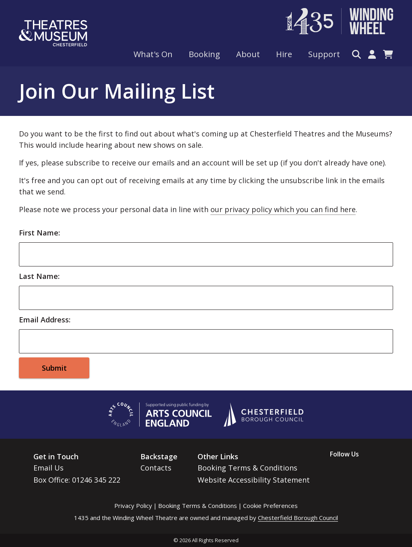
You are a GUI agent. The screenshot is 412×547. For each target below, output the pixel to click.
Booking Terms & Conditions (247, 468)
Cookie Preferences (270, 506)
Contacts (155, 468)
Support (324, 54)
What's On (153, 54)
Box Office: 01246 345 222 (76, 480)
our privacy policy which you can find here (283, 209)
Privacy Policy (133, 506)
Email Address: (44, 319)
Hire (284, 54)
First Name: (39, 232)
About (248, 54)
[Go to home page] (53, 33)
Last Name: (39, 276)
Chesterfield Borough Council (298, 518)
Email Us (48, 468)
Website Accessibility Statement (254, 480)
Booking (204, 54)
